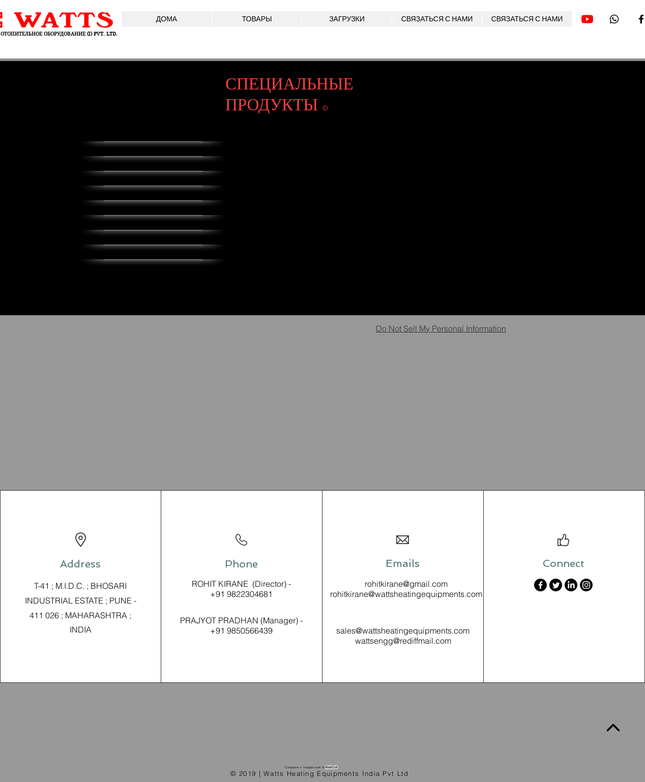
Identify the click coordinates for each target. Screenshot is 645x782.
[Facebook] (540, 585)
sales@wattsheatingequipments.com (403, 630)
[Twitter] (555, 585)
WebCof (331, 767)
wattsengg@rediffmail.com (403, 641)
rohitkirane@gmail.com (406, 584)
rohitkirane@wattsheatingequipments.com (406, 594)
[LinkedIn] (571, 585)
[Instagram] (586, 585)
